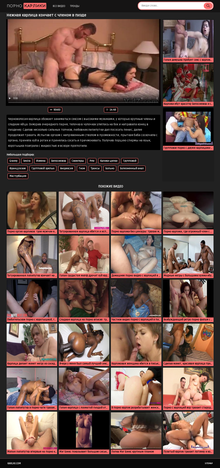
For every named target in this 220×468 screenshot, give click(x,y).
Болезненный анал (132, 168)
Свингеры (78, 161)
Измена (40, 161)
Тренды (74, 6)
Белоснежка (58, 161)
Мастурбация (17, 176)
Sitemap (209, 463)
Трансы (95, 168)
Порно (26, 6)
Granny (13, 161)
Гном (82, 168)
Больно (109, 168)
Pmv (92, 161)
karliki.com (14, 463)
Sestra (26, 161)
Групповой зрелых (42, 168)
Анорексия (66, 168)
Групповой (129, 161)
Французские (17, 168)
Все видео (59, 6)
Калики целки (108, 161)
